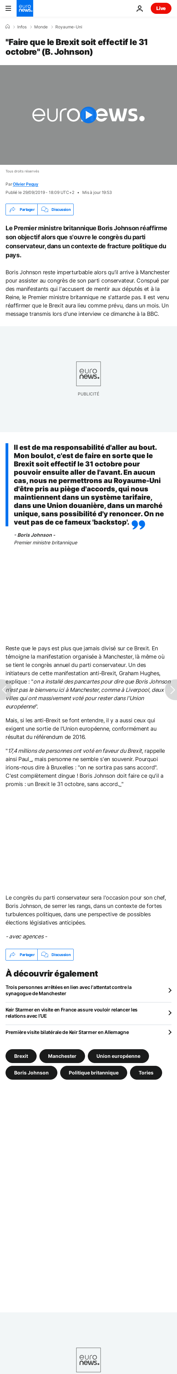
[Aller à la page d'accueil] (25, 8)
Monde (41, 27)
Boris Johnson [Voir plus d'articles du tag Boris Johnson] (31, 1073)
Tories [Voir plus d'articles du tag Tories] (146, 1073)
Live (161, 8)
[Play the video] (88, 115)
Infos (22, 27)
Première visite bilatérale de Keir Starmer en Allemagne (67, 1032)
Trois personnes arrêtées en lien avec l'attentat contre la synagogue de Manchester (69, 990)
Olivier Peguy (25, 184)
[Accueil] (8, 26)
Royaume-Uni (68, 27)
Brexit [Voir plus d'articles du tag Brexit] (21, 1056)
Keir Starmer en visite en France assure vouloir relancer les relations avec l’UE (72, 1013)
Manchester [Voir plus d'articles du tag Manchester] (62, 1056)
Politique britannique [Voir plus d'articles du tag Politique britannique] (94, 1073)
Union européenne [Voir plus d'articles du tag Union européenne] (118, 1056)
